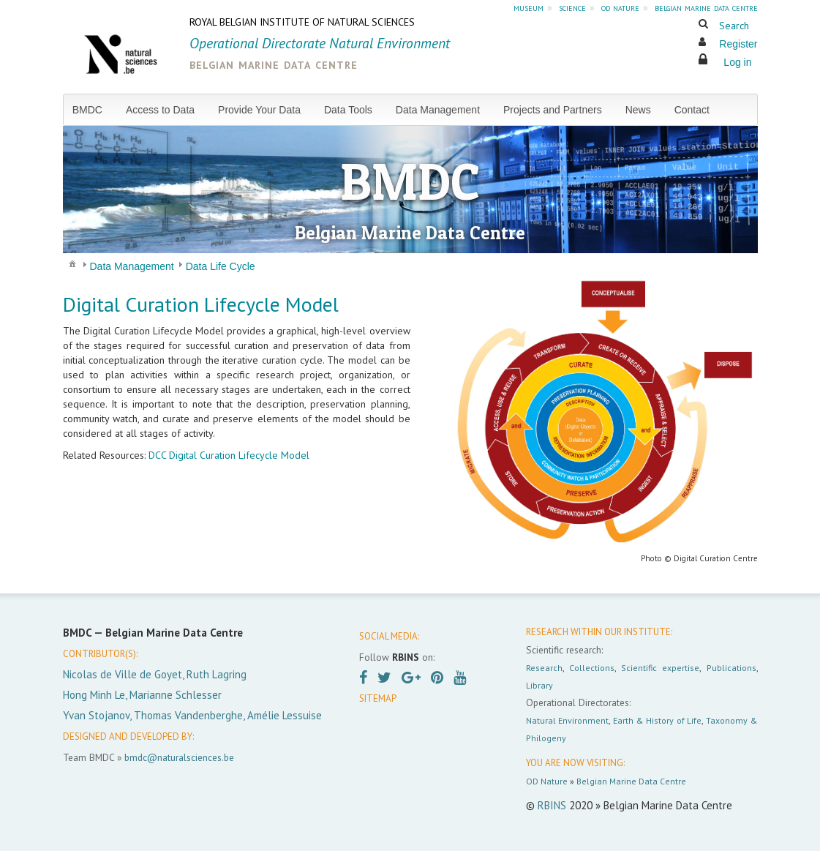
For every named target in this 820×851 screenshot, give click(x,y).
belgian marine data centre (706, 7)
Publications (731, 667)
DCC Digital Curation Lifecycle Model (228, 455)
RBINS (552, 805)
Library (539, 685)
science (572, 7)
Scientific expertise (660, 667)
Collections (591, 667)
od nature (620, 7)
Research (544, 667)
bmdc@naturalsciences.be (179, 757)
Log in (737, 62)
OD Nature (547, 781)
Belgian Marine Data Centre (631, 781)
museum (528, 7)
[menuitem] (93, 109)
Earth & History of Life (657, 720)
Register (738, 44)
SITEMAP (377, 698)
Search (734, 25)
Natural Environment (567, 720)
